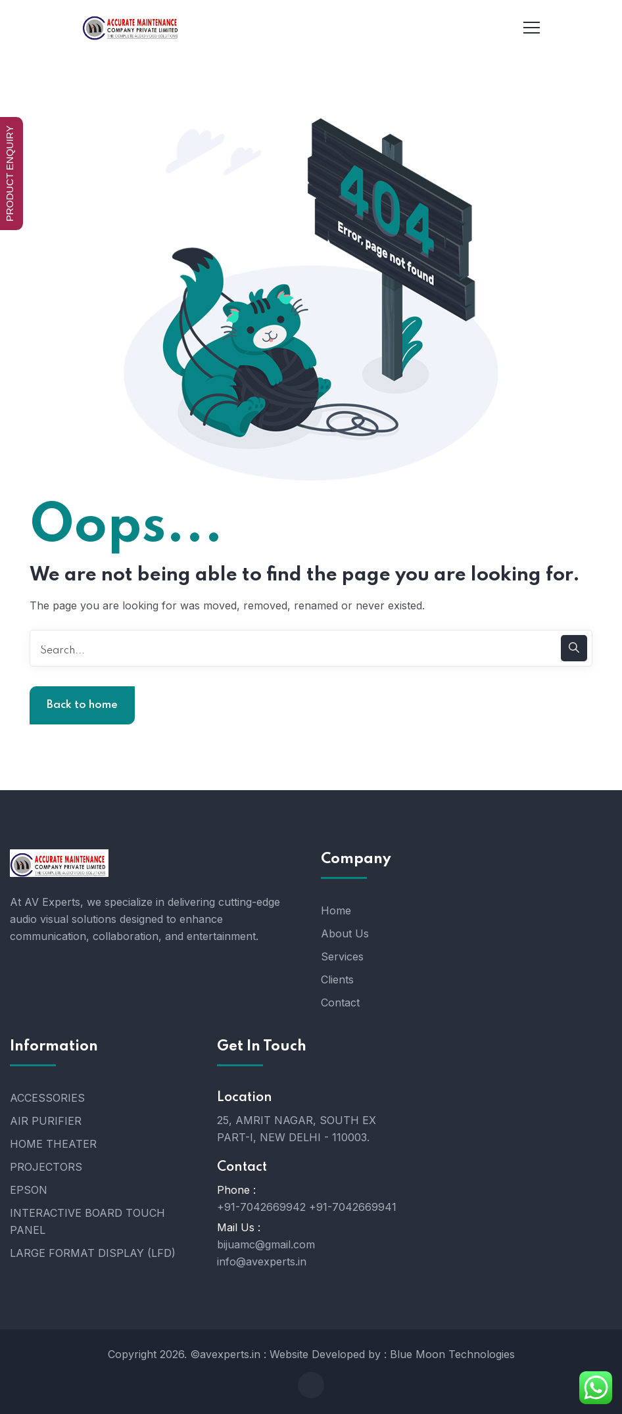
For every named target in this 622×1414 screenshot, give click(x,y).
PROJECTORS (46, 1166)
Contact (340, 1002)
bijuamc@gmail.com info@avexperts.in (266, 1253)
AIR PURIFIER (46, 1120)
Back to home (82, 705)
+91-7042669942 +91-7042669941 (306, 1207)
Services (342, 956)
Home (336, 910)
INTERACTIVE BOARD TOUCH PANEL (87, 1221)
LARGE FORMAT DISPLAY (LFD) (93, 1253)
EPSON (28, 1189)
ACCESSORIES (47, 1097)
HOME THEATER (53, 1143)
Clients (337, 979)
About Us (345, 933)
